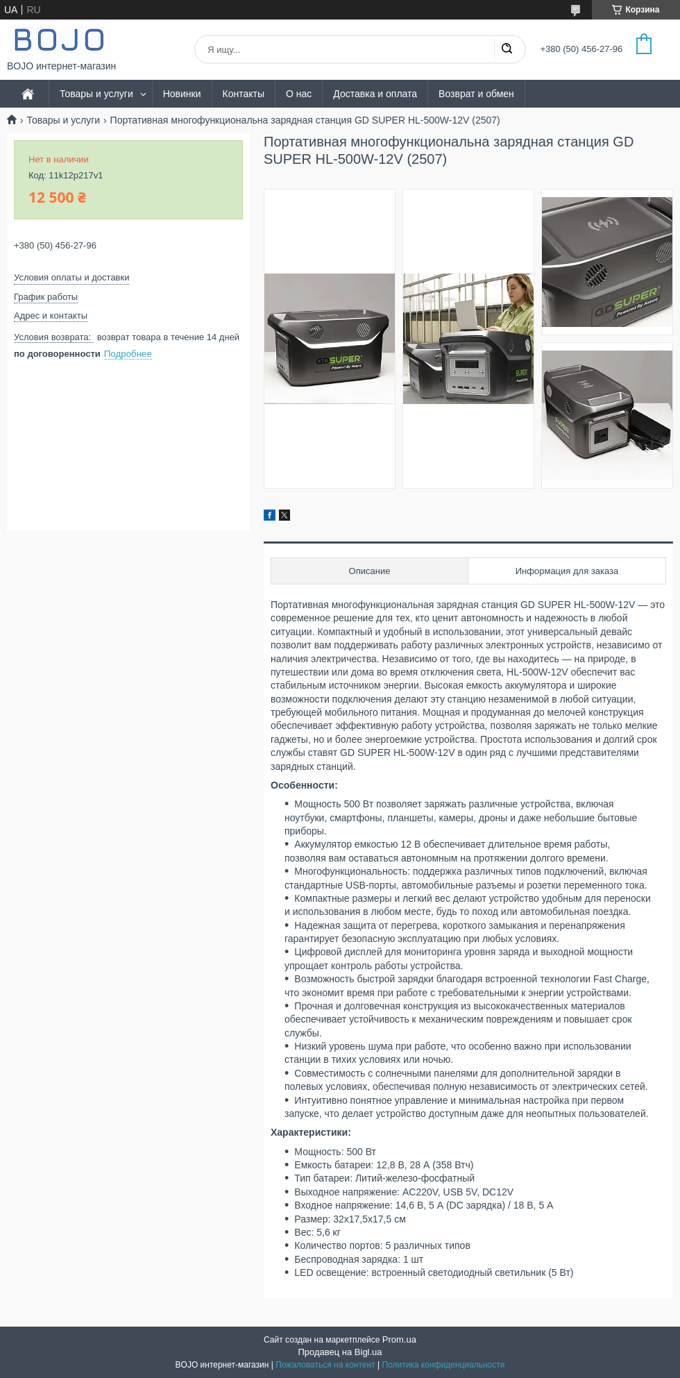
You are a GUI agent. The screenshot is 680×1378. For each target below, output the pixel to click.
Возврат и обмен (476, 93)
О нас (299, 93)
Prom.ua (399, 1339)
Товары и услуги (96, 93)
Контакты (243, 93)
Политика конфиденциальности (443, 1365)
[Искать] (506, 49)
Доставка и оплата (375, 93)
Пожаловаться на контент (325, 1365)
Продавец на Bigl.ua (340, 1352)
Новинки (182, 93)
